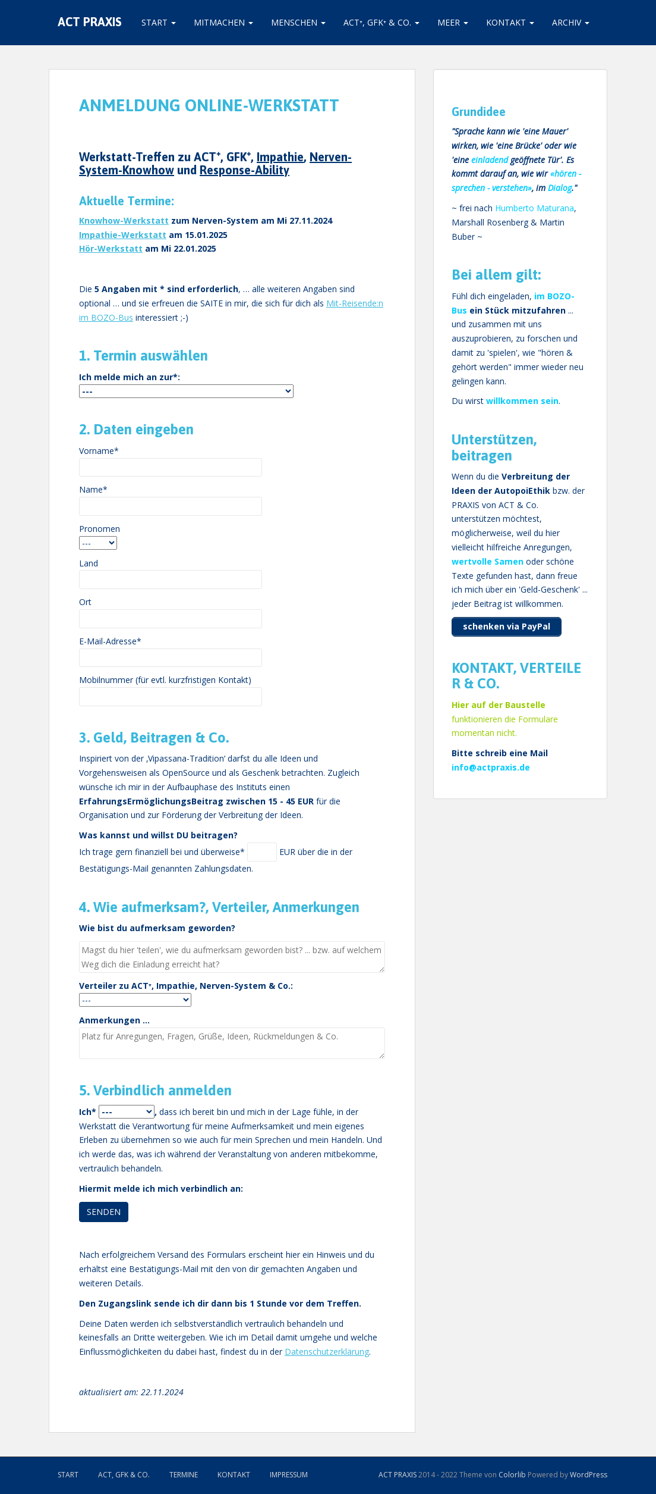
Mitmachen (223, 22)
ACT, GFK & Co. (124, 1475)
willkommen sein (522, 400)
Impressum (289, 1475)
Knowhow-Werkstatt (124, 220)
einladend (489, 159)
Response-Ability (244, 170)
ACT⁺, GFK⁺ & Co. (381, 22)
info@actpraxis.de (491, 766)
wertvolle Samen (487, 561)
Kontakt (510, 22)
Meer (452, 22)
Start (158, 22)
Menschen (298, 22)
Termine (183, 1475)
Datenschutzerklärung (327, 1351)
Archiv (570, 22)
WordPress (588, 1475)
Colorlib (512, 1475)
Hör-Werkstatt (111, 248)
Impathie (280, 157)
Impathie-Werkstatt (122, 234)
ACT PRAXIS (90, 22)
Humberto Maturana (534, 208)
